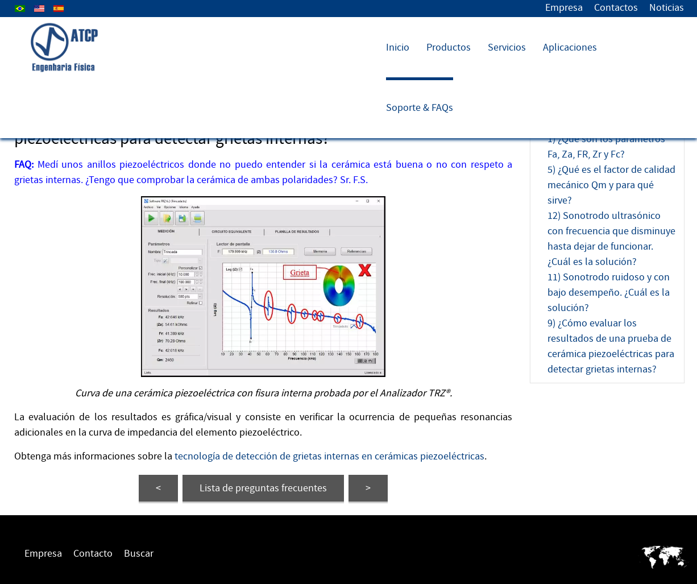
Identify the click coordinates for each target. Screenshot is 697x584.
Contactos (616, 7)
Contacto (93, 553)
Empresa (564, 7)
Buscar (138, 553)
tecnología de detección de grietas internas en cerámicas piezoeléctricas (329, 456)
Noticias (666, 7)
